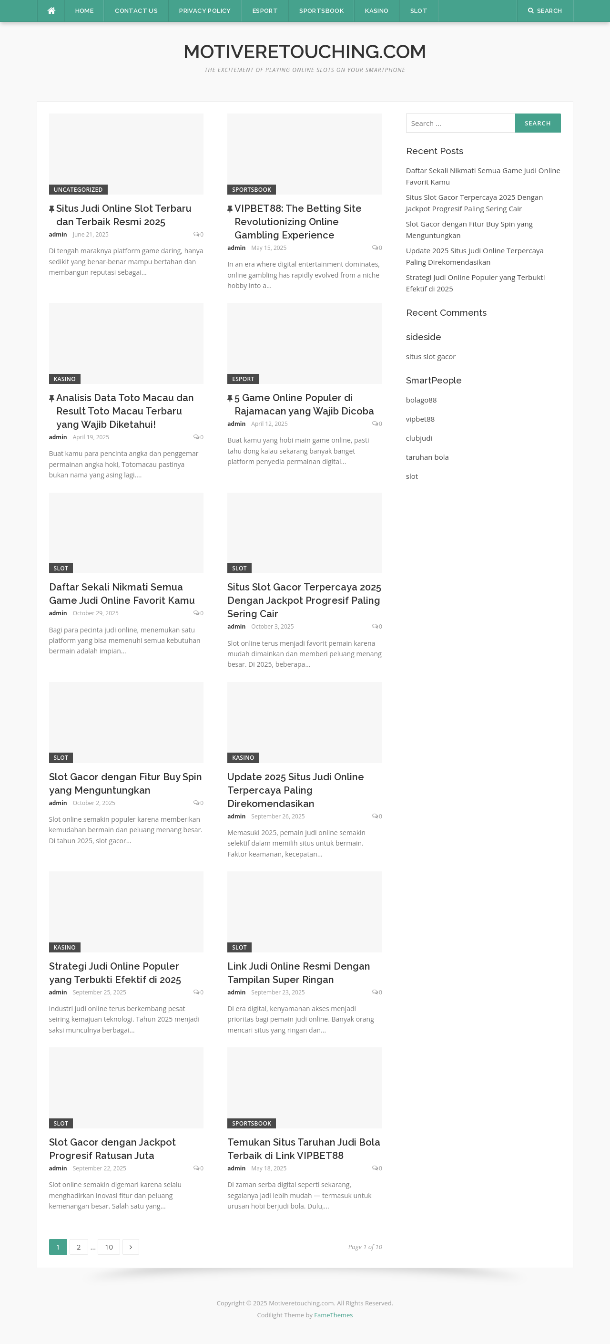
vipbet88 (420, 419)
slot (412, 476)
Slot (419, 10)
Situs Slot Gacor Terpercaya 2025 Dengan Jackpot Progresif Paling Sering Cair (304, 600)
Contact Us (136, 10)
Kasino (376, 10)
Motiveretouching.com (305, 51)
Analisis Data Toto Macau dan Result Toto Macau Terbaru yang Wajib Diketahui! (125, 411)
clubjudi (419, 438)
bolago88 (421, 399)
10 (112, 1245)
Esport (265, 10)
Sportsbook (321, 10)
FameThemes (333, 1315)
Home (84, 10)
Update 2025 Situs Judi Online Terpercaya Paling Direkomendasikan (295, 790)
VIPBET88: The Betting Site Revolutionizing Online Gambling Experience (298, 222)
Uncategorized (78, 190)
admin (58, 234)
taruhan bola (427, 457)
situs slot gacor (431, 356)
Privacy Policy (205, 10)
